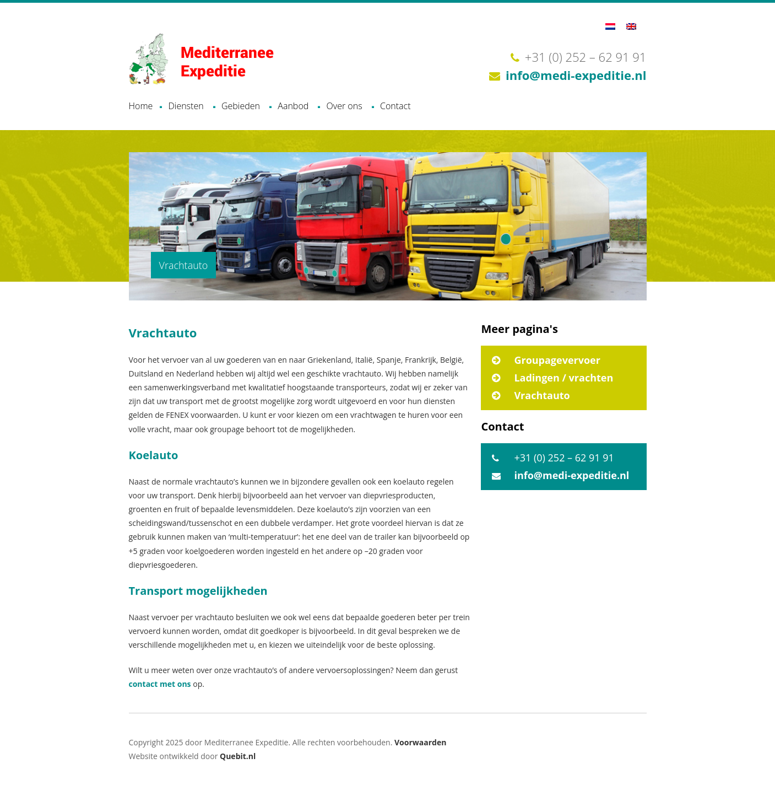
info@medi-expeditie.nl (576, 75)
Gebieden (240, 105)
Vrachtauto (542, 395)
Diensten (185, 105)
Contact (395, 105)
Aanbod (293, 105)
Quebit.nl (238, 756)
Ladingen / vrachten (563, 377)
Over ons (344, 105)
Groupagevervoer (557, 360)
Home (141, 105)
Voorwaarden (420, 742)
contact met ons (160, 684)
